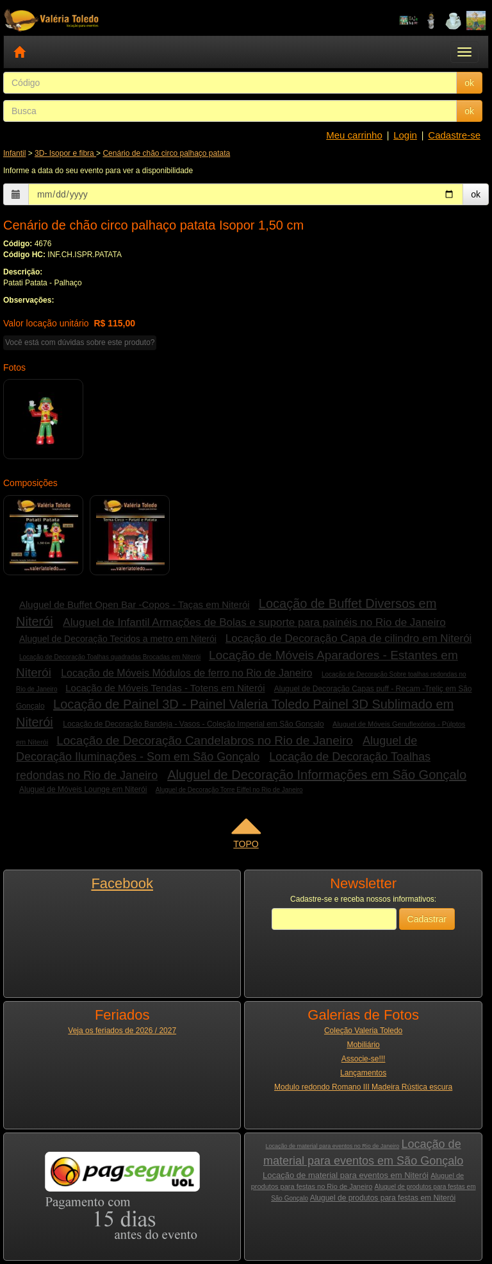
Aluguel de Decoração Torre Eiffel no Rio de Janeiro (229, 789)
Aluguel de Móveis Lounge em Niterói (83, 789)
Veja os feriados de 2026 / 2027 (122, 1030)
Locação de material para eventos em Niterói (346, 1175)
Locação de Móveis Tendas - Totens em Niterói (165, 687)
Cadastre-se (454, 135)
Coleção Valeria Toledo (363, 1030)
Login (405, 135)
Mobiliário (363, 1044)
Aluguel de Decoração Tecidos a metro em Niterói (118, 639)
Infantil (14, 153)
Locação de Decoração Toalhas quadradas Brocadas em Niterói (110, 657)
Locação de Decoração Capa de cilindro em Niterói (349, 638)
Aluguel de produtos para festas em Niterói (382, 1197)
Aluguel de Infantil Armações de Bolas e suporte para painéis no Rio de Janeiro (254, 622)
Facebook (122, 883)
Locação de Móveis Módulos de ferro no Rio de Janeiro (186, 673)
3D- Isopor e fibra (65, 153)
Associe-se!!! (363, 1058)
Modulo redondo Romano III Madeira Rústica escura (363, 1087)
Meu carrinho (354, 135)
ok (469, 83)
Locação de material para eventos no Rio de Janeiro (333, 1146)
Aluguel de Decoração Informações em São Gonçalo (316, 775)
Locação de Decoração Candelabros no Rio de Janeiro (204, 740)
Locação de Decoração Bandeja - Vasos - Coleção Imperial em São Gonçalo (193, 724)
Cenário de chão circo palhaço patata (166, 153)
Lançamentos (363, 1072)
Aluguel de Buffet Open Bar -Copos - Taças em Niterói (134, 604)
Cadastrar (427, 919)
